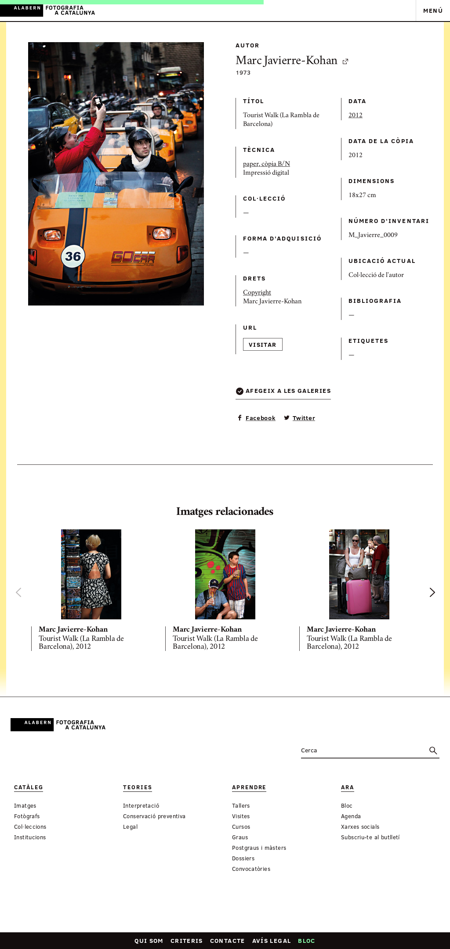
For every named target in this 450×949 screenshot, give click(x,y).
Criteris (187, 940)
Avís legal (271, 940)
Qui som (148, 940)
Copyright (257, 293)
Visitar (263, 344)
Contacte (227, 940)
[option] (91, 592)
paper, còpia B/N (266, 165)
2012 (355, 116)
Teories (137, 787)
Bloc (306, 940)
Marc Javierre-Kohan (292, 61)
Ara (347, 787)
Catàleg (28, 787)
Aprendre (249, 787)
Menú (433, 10)
